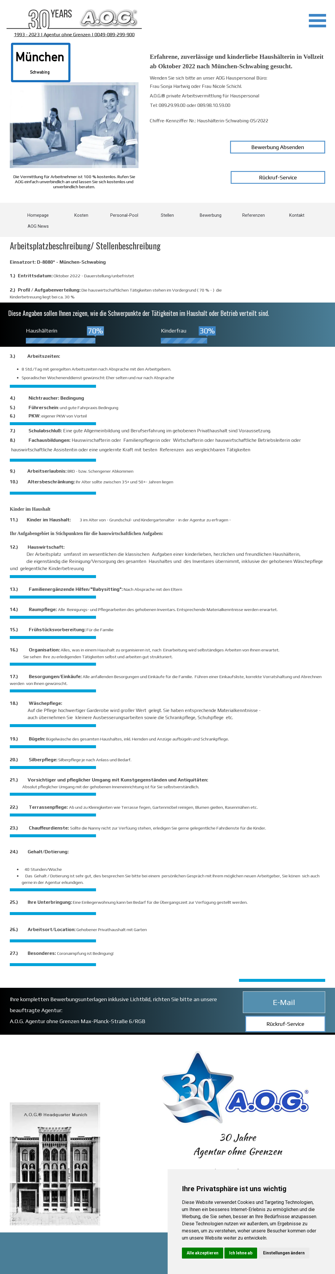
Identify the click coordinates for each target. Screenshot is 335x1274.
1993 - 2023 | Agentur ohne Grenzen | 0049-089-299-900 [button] (74, 34)
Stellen (167, 215)
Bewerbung (210, 215)
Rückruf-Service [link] (278, 177)
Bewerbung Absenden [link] (277, 147)
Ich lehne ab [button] (240, 1253)
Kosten (81, 215)
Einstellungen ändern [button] (284, 1253)
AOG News (38, 226)
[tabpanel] (74, 19)
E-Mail (284, 1002)
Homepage (38, 215)
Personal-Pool (124, 215)
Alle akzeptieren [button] (202, 1253)
